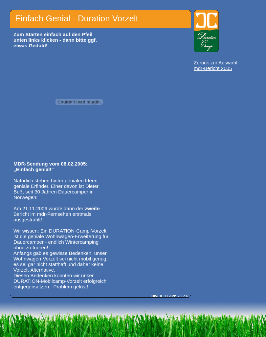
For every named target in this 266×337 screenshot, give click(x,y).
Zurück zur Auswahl (215, 62)
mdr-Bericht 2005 (213, 68)
